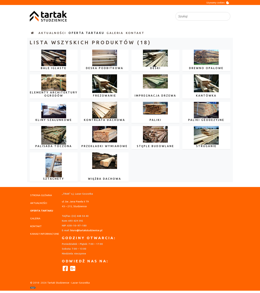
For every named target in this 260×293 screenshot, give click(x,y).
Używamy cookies (215, 2)
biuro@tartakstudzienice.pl (86, 230)
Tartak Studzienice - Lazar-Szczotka (68, 282)
